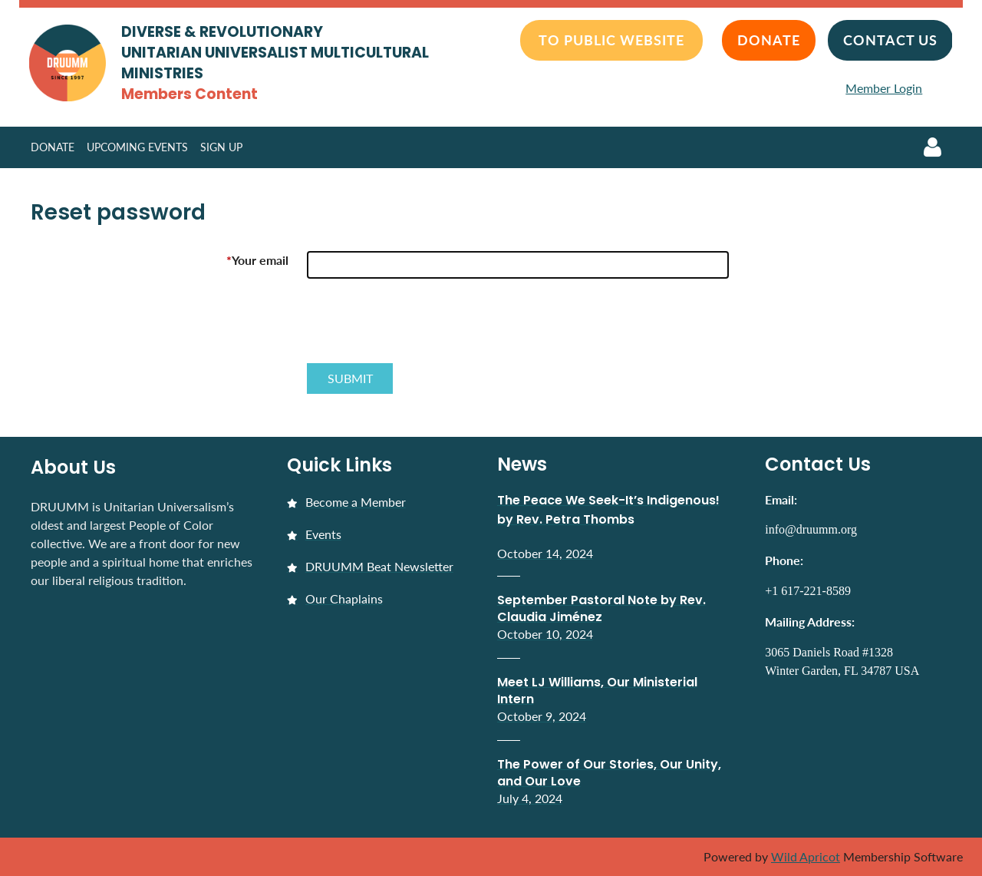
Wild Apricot (805, 856)
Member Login (883, 88)
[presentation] (423, 327)
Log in (932, 147)
